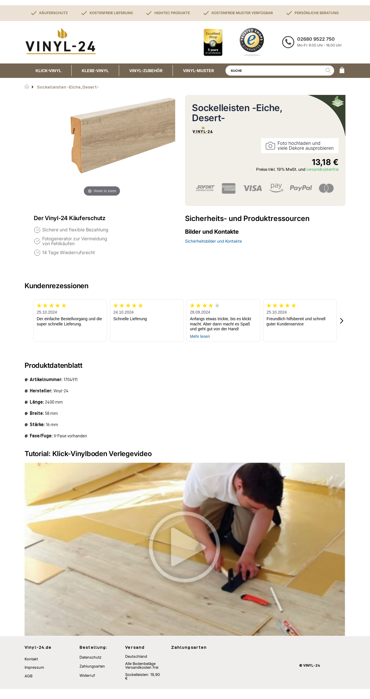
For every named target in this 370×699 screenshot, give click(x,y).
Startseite (27, 86)
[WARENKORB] (341, 70)
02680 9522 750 (316, 39)
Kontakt (31, 669)
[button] (342, 320)
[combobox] (279, 70)
